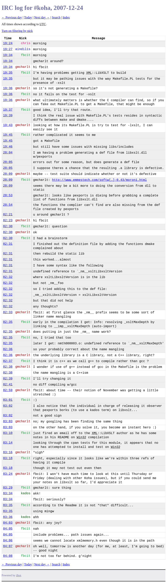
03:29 (7, 488)
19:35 (7, 73)
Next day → (42, 17)
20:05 (7, 162)
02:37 (7, 361)
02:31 (7, 244)
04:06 (7, 540)
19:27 (7, 49)
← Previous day (12, 17)
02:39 (7, 378)
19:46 (7, 147)
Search (56, 17)
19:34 (7, 55)
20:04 (7, 152)
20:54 (7, 205)
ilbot (18, 575)
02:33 (7, 312)
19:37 (7, 110)
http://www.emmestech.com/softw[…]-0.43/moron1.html (99, 180)
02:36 (7, 349)
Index (66, 17)
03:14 (7, 443)
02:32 (7, 277)
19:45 (7, 135)
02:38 (7, 367)
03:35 (7, 505)
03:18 (7, 458)
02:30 (7, 226)
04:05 (7, 529)
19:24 (7, 43)
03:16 (7, 452)
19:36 (7, 88)
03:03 (7, 421)
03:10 (7, 433)
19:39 (7, 115)
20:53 (7, 195)
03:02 (7, 406)
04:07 (7, 546)
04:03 (7, 523)
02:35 (7, 322)
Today (28, 17)
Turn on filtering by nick (17, 31)
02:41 (7, 384)
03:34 (7, 493)
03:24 (7, 474)
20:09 (7, 174)
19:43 (7, 125)
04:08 (7, 556)
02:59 (7, 390)
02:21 (7, 214)
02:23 (7, 220)
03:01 (7, 400)
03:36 (7, 517)
